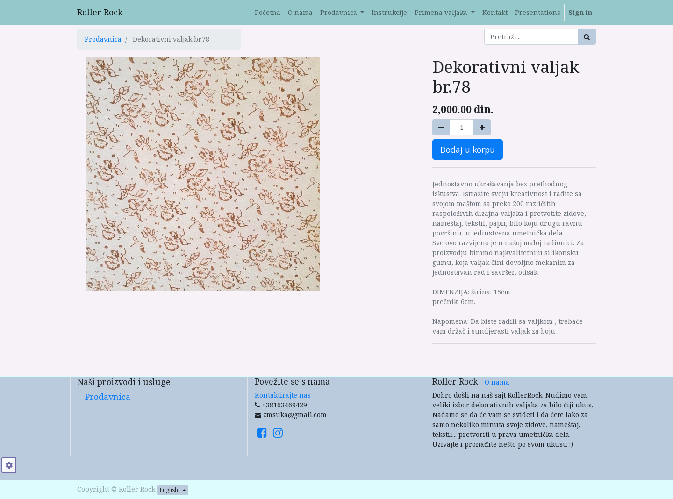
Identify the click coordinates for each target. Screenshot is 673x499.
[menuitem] (267, 12)
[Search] (587, 37)
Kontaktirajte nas (283, 395)
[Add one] (482, 127)
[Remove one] (441, 127)
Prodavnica (103, 39)
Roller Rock (99, 12)
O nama (497, 382)
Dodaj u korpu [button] (467, 149)
